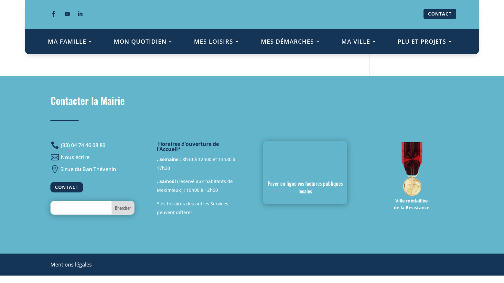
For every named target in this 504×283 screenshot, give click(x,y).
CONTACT (440, 14)
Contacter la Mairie (87, 100)
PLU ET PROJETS (422, 41)
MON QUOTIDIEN (140, 41)
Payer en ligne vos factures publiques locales (305, 187)
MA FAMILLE (67, 41)
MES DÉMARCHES (287, 41)
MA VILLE (355, 41)
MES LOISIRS (213, 41)
